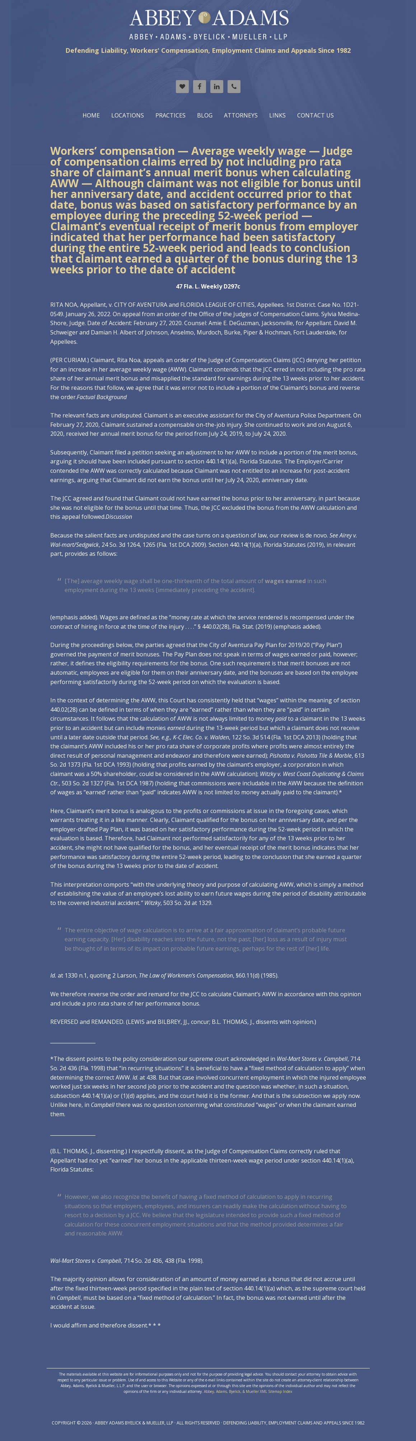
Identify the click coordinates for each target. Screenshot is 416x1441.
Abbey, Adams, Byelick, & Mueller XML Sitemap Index (248, 1391)
